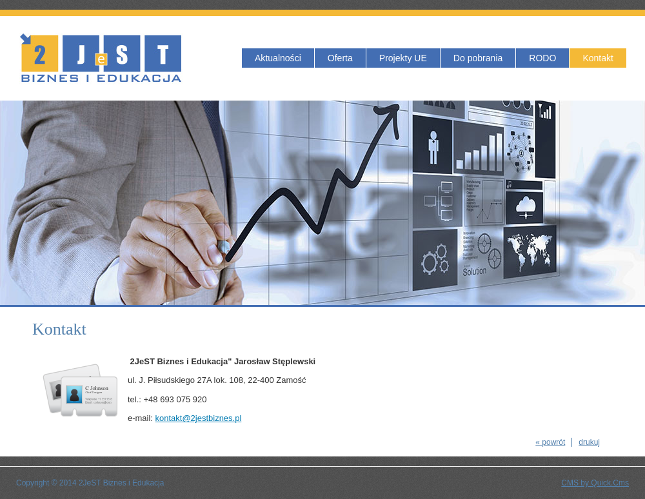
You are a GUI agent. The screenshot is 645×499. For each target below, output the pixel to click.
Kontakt (597, 58)
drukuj (589, 442)
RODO (542, 58)
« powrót (550, 442)
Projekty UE (403, 58)
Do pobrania (477, 58)
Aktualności (278, 58)
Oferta (340, 58)
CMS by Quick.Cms (595, 482)
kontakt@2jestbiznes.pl (198, 418)
